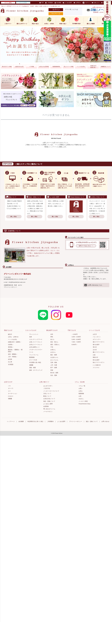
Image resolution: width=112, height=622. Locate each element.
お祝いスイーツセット (35, 342)
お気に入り (96, 2)
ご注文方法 (46, 388)
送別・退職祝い (12, 354)
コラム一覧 (82, 386)
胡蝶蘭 (31, 365)
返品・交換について (49, 401)
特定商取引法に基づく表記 (35, 421)
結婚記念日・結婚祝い (14, 342)
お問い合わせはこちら (93, 285)
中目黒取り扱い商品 (35, 362)
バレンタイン (97, 337)
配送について (47, 396)
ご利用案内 (49, 2)
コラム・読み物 (79, 382)
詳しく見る (14, 216)
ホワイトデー (97, 339)
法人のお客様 (23, 2)
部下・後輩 (53, 367)
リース (31, 352)
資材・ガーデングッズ (35, 370)
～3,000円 (75, 334)
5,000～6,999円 (76, 339)
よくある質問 (67, 2)
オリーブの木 (33, 360)
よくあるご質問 (48, 404)
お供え (81, 391)
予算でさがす (72, 330)
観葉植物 (31, 357)
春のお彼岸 (96, 344)
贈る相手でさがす (52, 330)
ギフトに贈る (8, 2)
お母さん (53, 349)
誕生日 (10, 334)
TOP (41, 2)
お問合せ (77, 3)
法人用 (10, 362)
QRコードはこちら (85, 246)
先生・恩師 (53, 375)
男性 (51, 337)
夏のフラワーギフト (99, 352)
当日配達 (10, 364)
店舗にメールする (100, 9)
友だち (52, 339)
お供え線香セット (34, 347)
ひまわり (10, 396)
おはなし (81, 398)
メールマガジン (48, 411)
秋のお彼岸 (96, 360)
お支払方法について (49, 398)
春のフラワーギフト (99, 342)
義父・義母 (53, 355)
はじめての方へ (48, 386)
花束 (30, 337)
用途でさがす (8, 330)
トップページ (11, 421)
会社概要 (58, 2)
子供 (51, 347)
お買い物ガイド (44, 382)
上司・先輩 (53, 365)
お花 (80, 396)
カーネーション (12, 393)
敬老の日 (95, 357)
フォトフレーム (33, 355)
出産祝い (10, 344)
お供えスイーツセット (35, 344)
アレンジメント (33, 334)
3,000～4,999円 (76, 337)
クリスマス (96, 367)
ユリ (9, 391)
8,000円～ (75, 344)
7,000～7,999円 (76, 342)
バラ (9, 386)
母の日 (95, 347)
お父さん (53, 352)
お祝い (81, 388)
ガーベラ (10, 388)
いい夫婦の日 (97, 365)
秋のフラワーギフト (99, 362)
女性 (51, 334)
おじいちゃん (54, 360)
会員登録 (46, 406)
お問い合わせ (105, 421)
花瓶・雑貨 (32, 367)
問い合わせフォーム (49, 409)
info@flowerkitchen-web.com (17, 282)
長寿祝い (10, 347)
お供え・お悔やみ (13, 337)
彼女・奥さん (54, 342)
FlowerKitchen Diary (84, 404)
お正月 (95, 334)
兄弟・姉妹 (53, 362)
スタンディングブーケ (35, 339)
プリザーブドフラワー (35, 349)
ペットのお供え (12, 339)
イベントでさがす (94, 330)
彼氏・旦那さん (55, 344)
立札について (47, 393)
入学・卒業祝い (12, 356)
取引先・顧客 (54, 372)
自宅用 (10, 359)
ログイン (86, 3)
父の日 (95, 349)
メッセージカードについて (51, 391)
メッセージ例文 (83, 401)
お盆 (94, 355)
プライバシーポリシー (10, 287)
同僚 (51, 370)
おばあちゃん (54, 357)
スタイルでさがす (30, 330)
